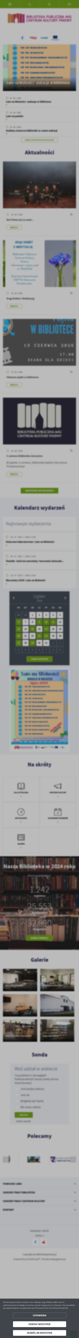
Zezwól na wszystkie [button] (39, 1333)
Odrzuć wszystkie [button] (39, 1324)
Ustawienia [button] (39, 1315)
